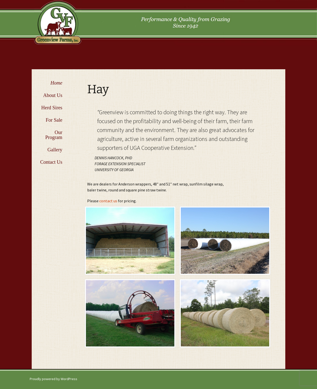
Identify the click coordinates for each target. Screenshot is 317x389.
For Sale (54, 120)
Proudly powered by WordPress (53, 379)
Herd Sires (51, 107)
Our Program (53, 135)
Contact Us (51, 162)
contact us (108, 200)
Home (56, 83)
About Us (52, 95)
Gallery (55, 149)
